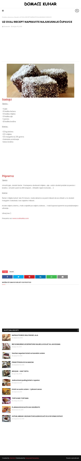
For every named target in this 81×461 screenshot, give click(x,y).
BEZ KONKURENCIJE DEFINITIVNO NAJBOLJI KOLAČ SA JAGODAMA (36, 344)
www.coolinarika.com (20, 218)
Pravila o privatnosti (72, 458)
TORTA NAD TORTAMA (20, 398)
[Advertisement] (40, 44)
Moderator (6, 26)
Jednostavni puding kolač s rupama (26, 380)
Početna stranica (7, 17)
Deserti (16, 17)
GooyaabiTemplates (32, 458)
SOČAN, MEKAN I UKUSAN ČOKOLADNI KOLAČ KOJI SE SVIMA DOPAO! (37, 416)
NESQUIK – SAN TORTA (20, 371)
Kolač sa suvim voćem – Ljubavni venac (27, 389)
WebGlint (12, 458)
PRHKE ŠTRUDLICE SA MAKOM (23, 362)
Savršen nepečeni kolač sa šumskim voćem (28, 353)
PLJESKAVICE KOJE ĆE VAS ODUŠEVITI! (26, 407)
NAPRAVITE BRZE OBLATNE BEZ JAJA (25, 335)
